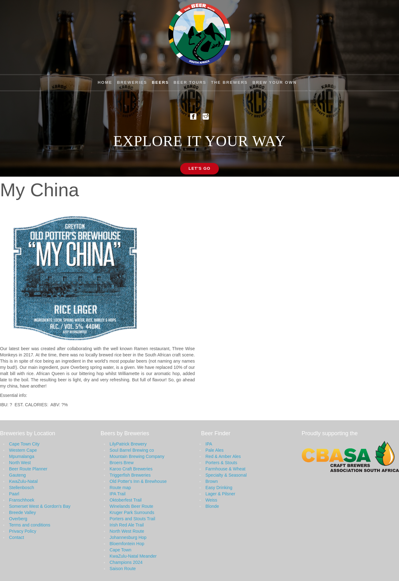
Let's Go (200, 168)
